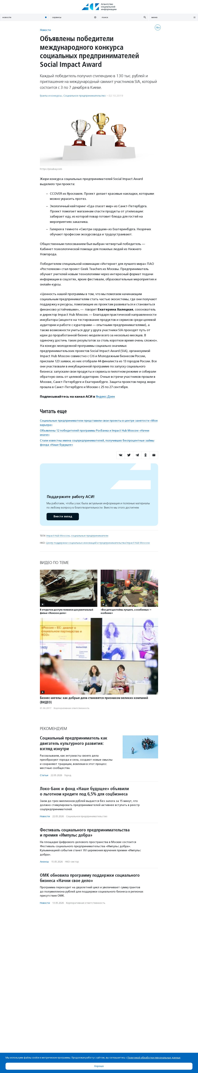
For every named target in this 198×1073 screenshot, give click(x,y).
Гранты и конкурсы (51, 95)
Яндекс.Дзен (105, 396)
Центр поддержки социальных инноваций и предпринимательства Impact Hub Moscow (98, 542)
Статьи (44, 775)
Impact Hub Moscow (58, 535)
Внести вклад (62, 516)
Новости (45, 29)
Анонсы (44, 861)
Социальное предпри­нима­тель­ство (84, 95)
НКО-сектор (72, 861)
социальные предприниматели (89, 535)
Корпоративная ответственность (71, 708)
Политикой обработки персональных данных (153, 1057)
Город (67, 775)
